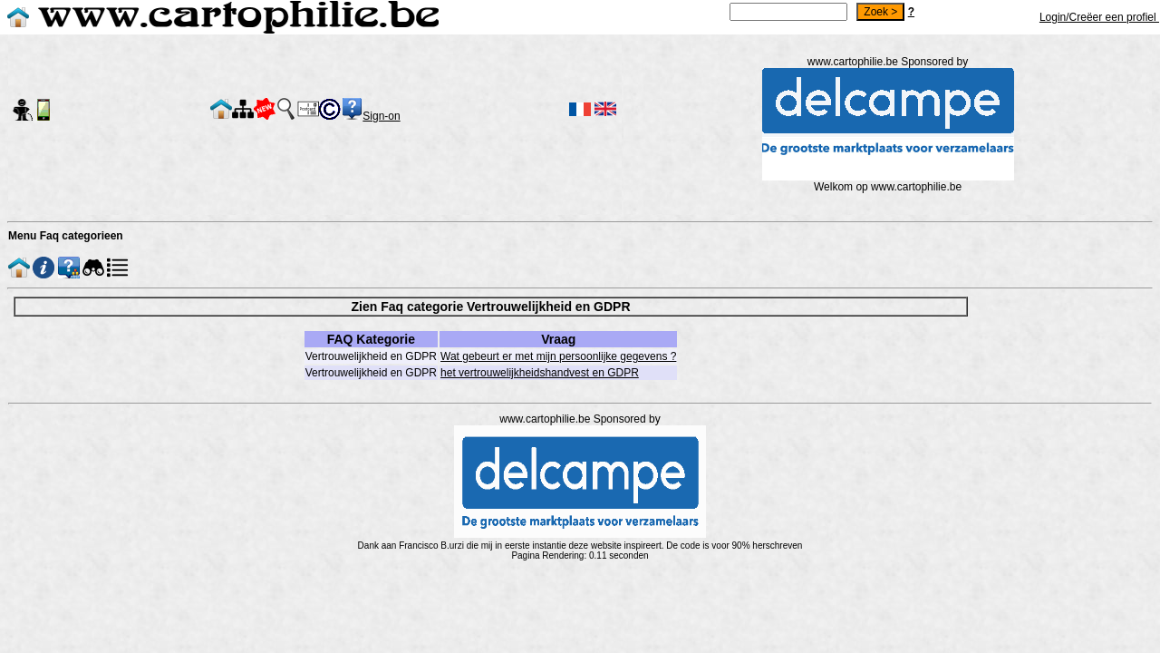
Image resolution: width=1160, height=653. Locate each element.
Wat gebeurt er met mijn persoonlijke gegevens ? (558, 356)
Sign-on (381, 116)
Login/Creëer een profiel (1099, 17)
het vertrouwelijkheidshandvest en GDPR (539, 372)
